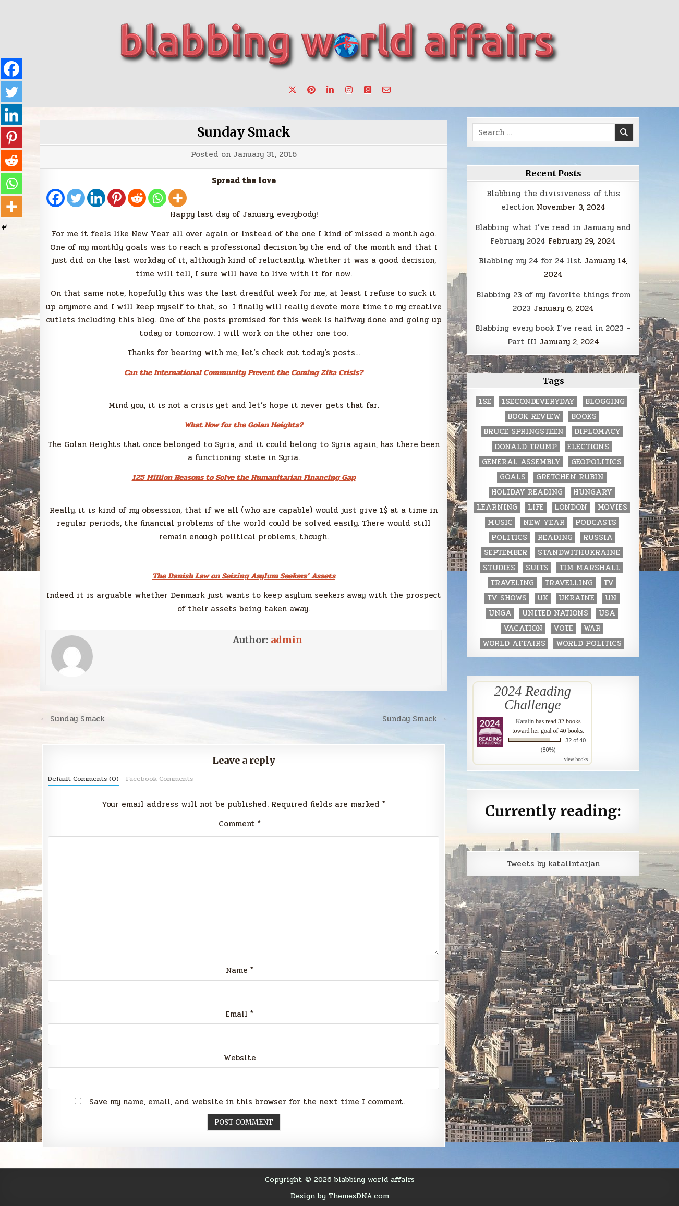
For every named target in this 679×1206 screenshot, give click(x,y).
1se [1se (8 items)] (485, 401)
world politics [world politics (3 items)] (589, 643)
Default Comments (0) (83, 779)
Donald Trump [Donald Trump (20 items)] (525, 446)
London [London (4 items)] (570, 507)
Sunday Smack (243, 132)
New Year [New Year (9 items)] (544, 522)
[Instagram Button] (349, 89)
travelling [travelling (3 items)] (568, 582)
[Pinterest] (116, 198)
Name (239, 970)
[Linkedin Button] (330, 89)
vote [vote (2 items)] (563, 628)
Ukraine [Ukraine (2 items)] (577, 598)
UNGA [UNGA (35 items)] (500, 613)
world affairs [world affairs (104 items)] (513, 643)
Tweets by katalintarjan (553, 864)
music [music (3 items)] (500, 522)
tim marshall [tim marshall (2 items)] (590, 567)
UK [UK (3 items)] (542, 598)
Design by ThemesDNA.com (339, 1195)
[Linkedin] (96, 198)
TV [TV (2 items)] (608, 582)
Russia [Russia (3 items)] (598, 537)
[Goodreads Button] (367, 89)
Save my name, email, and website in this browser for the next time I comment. (247, 1101)
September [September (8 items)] (505, 552)
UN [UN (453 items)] (611, 598)
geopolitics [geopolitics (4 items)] (596, 461)
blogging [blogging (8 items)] (605, 401)
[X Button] (292, 89)
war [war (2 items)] (592, 628)
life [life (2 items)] (536, 507)
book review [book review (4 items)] (534, 416)
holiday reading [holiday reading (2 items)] (527, 492)
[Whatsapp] (157, 198)
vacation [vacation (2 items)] (523, 628)
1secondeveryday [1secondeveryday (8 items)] (538, 401)
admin (286, 640)
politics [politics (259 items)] (509, 537)
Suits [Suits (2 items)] (537, 567)
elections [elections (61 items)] (588, 446)
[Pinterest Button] (311, 89)
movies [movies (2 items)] (612, 507)
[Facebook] (55, 198)
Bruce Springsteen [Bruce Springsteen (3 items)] (523, 431)
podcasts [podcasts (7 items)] (595, 522)
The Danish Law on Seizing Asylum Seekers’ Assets (243, 576)
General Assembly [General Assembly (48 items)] (521, 461)
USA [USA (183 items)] (607, 613)
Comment (240, 823)
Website (240, 1058)
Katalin (525, 721)
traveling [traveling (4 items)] (512, 582)
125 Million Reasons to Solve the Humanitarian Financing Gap (244, 477)
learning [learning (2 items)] (497, 507)
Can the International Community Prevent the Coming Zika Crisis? (243, 372)
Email (239, 1014)
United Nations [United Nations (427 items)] (555, 613)
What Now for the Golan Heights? (243, 424)
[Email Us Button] (386, 89)
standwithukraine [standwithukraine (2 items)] (579, 552)
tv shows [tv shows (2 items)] (507, 598)
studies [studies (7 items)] (499, 567)
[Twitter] (76, 198)
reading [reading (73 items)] (555, 537)
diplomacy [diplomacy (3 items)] (597, 431)
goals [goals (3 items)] (513, 477)
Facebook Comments (159, 779)
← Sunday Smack (72, 719)
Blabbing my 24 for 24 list (530, 261)
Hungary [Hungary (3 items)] (592, 492)
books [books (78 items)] (584, 416)
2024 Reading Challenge (532, 698)
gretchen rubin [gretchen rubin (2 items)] (570, 477)
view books (576, 759)
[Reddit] (137, 198)
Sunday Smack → (414, 719)
